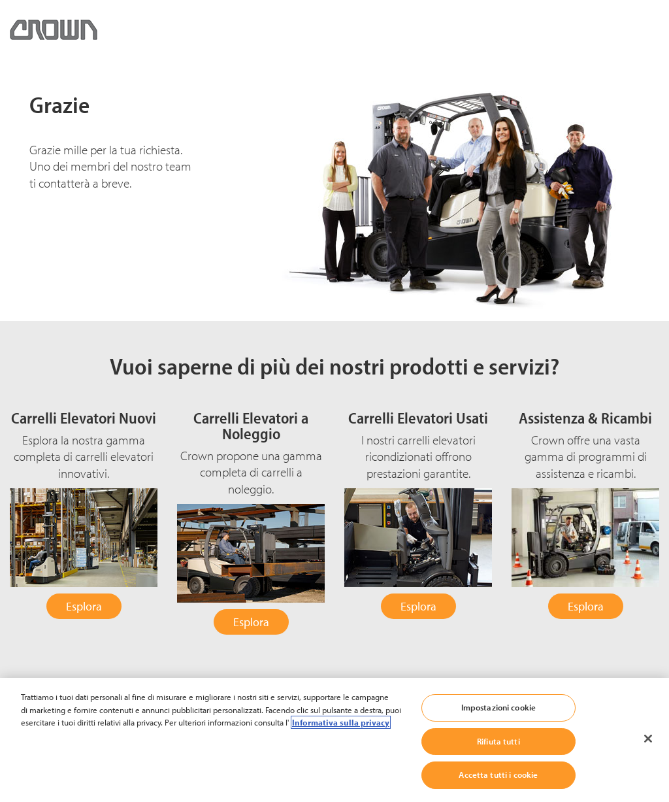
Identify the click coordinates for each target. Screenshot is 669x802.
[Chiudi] (648, 738)
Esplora (84, 606)
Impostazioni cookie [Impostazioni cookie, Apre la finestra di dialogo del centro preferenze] (498, 707)
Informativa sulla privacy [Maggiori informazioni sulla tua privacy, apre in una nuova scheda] (340, 722)
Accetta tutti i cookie (498, 774)
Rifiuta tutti (498, 741)
